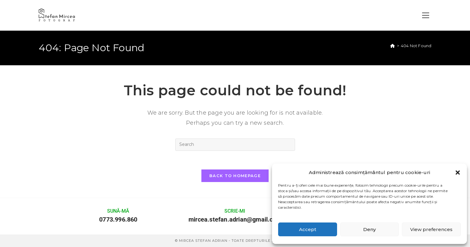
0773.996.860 (118, 219)
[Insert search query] (235, 145)
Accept (307, 229)
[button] (458, 172)
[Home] (392, 45)
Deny (369, 229)
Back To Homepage (235, 175)
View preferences (431, 229)
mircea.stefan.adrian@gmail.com (235, 219)
